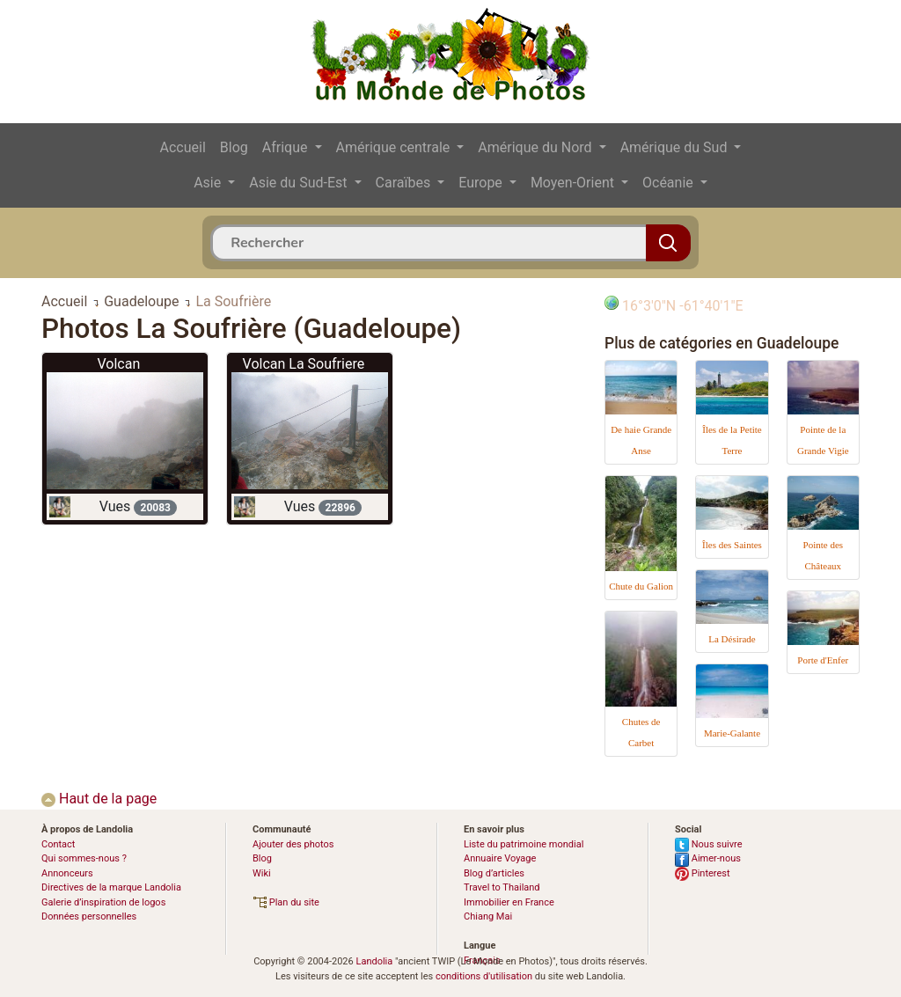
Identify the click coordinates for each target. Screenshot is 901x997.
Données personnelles (88, 916)
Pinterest (702, 873)
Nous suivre (709, 844)
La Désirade (731, 639)
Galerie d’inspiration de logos (103, 902)
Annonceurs (67, 873)
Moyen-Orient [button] (574, 182)
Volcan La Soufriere (304, 364)
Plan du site (286, 902)
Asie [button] (209, 182)
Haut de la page (99, 798)
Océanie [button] (669, 182)
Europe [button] (482, 182)
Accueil (183, 147)
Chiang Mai (488, 916)
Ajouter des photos (293, 844)
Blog (234, 147)
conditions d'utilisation (484, 976)
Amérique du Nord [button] (536, 147)
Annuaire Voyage (500, 858)
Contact (58, 844)
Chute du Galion (641, 586)
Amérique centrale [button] (395, 147)
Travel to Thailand (502, 887)
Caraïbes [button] (405, 182)
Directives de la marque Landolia (111, 887)
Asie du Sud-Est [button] (299, 182)
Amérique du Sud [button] (675, 147)
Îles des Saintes (732, 544)
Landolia (373, 961)
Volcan (118, 364)
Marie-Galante (732, 733)
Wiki (262, 873)
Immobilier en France (509, 902)
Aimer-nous (708, 858)
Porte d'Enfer (822, 660)
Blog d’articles (494, 873)
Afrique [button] (286, 147)
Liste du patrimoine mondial (523, 844)
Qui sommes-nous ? (84, 858)
